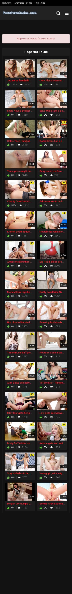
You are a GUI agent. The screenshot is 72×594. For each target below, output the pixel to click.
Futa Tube (40, 3)
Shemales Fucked (23, 3)
